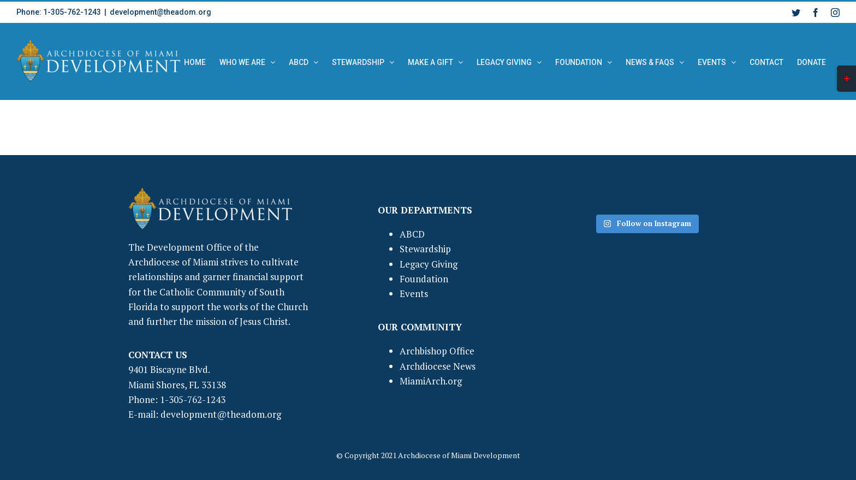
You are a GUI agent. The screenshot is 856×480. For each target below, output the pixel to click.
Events (414, 293)
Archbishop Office (437, 351)
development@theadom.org (160, 12)
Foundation (424, 278)
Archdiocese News (437, 366)
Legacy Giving (428, 264)
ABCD (412, 234)
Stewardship (425, 248)
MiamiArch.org (431, 381)
